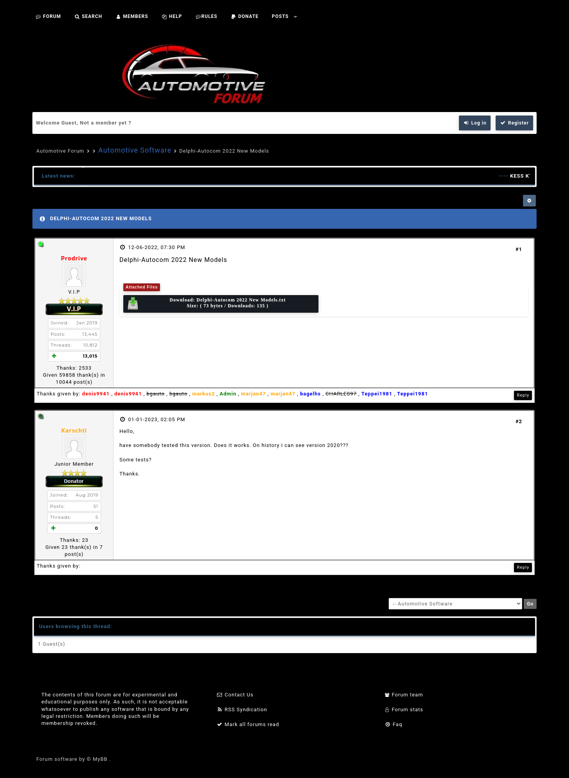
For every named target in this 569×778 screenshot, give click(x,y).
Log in (475, 123)
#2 (519, 421)
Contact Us (235, 695)
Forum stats (403, 709)
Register (514, 123)
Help (172, 16)
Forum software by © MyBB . (73, 759)
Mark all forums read (248, 724)
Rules (206, 16)
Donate (245, 16)
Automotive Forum (60, 151)
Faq (393, 724)
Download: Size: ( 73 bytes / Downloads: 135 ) (206, 304)
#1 (519, 249)
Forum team (403, 695)
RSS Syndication (242, 709)
